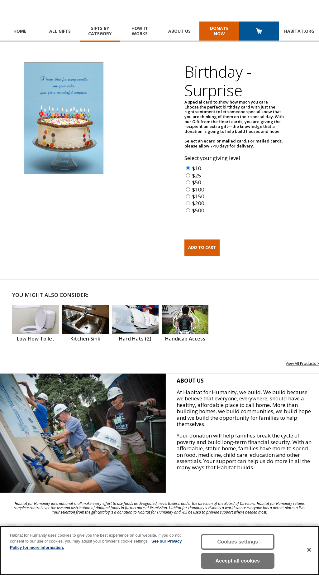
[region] (159, 550)
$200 (198, 203)
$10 (196, 168)
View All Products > (302, 363)
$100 (198, 189)
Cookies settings (237, 541)
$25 (196, 175)
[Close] (309, 550)
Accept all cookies (238, 560)
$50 (196, 182)
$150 (198, 196)
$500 (198, 210)
